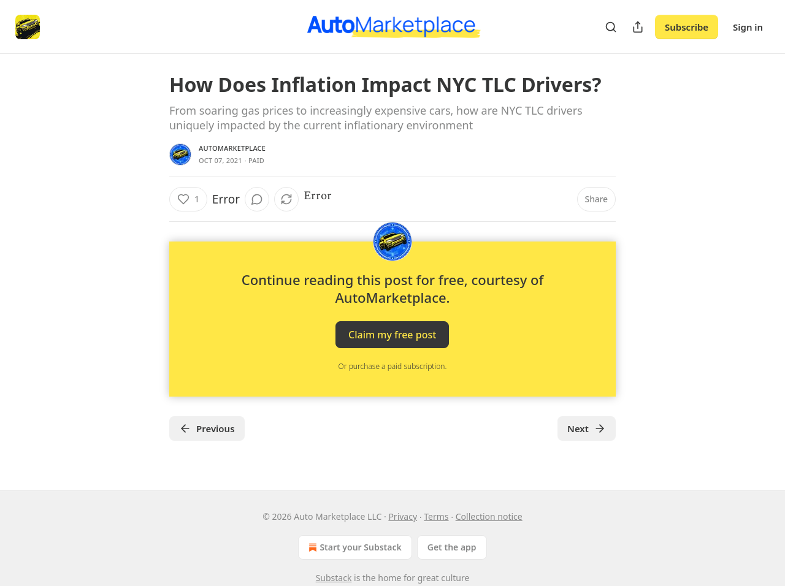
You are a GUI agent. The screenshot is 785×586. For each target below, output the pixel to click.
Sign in (748, 27)
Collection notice (489, 516)
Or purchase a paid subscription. (393, 366)
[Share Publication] (638, 27)
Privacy (402, 516)
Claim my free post (392, 334)
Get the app (452, 547)
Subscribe (686, 27)
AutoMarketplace (232, 148)
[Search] (611, 27)
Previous (207, 428)
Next (586, 428)
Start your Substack (353, 547)
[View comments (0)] (257, 199)
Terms (436, 516)
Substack (334, 578)
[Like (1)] (188, 199)
